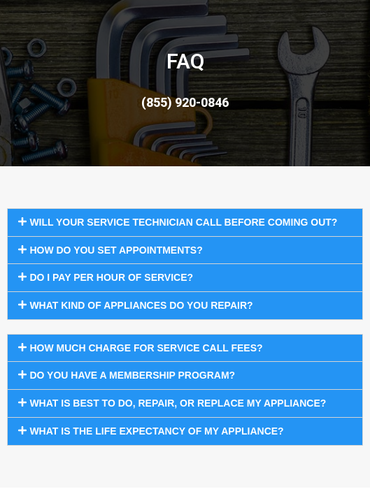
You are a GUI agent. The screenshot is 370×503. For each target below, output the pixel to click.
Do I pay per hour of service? (111, 277)
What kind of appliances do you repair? (140, 305)
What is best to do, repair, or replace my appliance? (177, 403)
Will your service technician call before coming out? (183, 222)
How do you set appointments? (115, 250)
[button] (185, 222)
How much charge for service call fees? (145, 347)
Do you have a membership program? (132, 375)
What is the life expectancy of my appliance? (156, 431)
